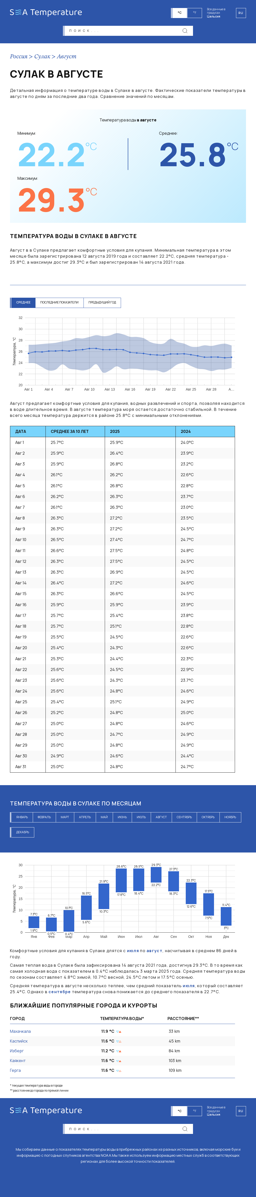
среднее (23, 302)
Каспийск (19, 1041)
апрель (85, 817)
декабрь (22, 832)
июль (141, 817)
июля (133, 951)
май (104, 817)
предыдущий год (102, 302)
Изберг (17, 1051)
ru (241, 1111)
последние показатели (59, 302)
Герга (15, 1070)
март (65, 817)
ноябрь (230, 817)
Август (66, 57)
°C (180, 13)
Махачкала (20, 1031)
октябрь (208, 817)
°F (194, 13)
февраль (44, 817)
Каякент (18, 1061)
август (161, 817)
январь (22, 817)
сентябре (59, 992)
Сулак (42, 57)
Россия (19, 57)
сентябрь (184, 817)
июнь (122, 817)
